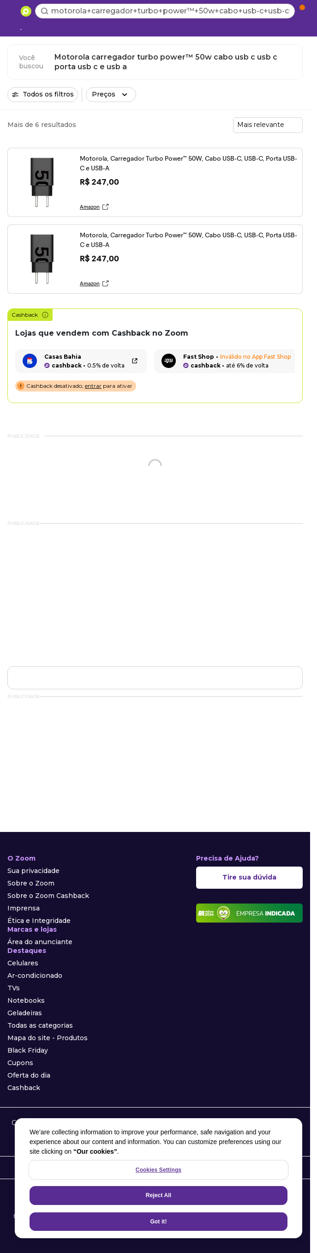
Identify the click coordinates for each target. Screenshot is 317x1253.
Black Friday (27, 1050)
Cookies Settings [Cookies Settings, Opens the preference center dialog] (158, 1170)
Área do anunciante (39, 942)
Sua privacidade (33, 871)
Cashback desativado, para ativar (79, 385)
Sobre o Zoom (30, 883)
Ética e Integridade (39, 920)
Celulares (22, 963)
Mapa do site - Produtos (47, 1038)
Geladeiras (24, 1013)
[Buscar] (44, 11)
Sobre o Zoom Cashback (48, 896)
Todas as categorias (40, 1025)
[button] (111, 94)
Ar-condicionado (34, 975)
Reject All (158, 1195)
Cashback (30, 315)
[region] (158, 1178)
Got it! (158, 1221)
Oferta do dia (28, 1075)
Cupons (20, 1063)
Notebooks (26, 1000)
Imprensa (23, 908)
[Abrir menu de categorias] (12, 10)
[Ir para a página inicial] (25, 11)
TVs (13, 988)
